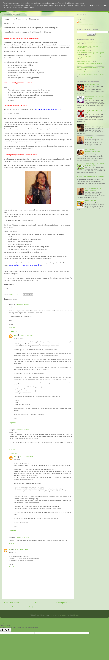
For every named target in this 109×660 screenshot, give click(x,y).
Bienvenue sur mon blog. (93, 125)
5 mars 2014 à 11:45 (21, 549)
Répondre (12, 327)
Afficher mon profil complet (85, 25)
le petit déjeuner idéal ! (84, 61)
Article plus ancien (64, 602)
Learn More (95, 5)
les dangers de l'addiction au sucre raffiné (90, 57)
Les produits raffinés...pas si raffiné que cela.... (94, 189)
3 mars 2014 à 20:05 (22, 304)
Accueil (38, 602)
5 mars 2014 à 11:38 (26, 335)
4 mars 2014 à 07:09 (22, 537)
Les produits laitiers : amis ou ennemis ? (89, 63)
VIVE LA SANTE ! (82, 50)
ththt (15, 335)
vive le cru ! (88, 137)
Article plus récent (11, 602)
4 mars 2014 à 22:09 (26, 457)
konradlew (62, 615)
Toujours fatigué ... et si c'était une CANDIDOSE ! (94, 164)
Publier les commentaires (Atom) (22, 607)
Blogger (75, 615)
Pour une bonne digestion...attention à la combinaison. (92, 151)
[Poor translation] (7, 630)
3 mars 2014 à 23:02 (22, 430)
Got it (104, 5)
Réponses (14, 331)
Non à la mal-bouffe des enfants (87, 72)
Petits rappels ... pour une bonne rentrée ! (90, 74)
